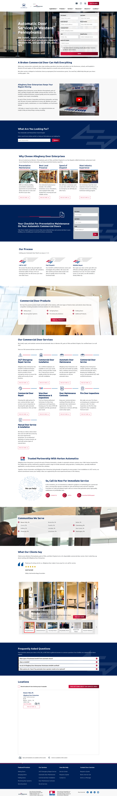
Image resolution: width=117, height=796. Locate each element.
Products (61, 8)
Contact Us (62, 777)
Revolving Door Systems (30, 313)
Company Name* (64, 27)
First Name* (63, 15)
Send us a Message (85, 777)
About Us (87, 8)
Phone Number (83, 21)
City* (62, 34)
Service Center (63, 771)
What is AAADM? (24, 662)
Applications (52, 8)
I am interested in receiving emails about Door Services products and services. (79, 48)
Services (70, 8)
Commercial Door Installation (47, 777)
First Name (76, 211)
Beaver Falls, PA (25, 522)
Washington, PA (80, 531)
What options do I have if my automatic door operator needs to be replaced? (42, 669)
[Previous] (20, 627)
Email (75, 226)
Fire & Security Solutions (56, 313)
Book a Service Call (85, 774)
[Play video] (79, 100)
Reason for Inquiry (65, 40)
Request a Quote (64, 774)
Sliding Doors (27, 310)
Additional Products (80, 313)
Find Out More (23, 382)
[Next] (96, 627)
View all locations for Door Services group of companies (34, 686)
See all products (22, 784)
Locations (95, 8)
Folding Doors (79, 310)
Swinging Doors (54, 310)
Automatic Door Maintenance (47, 774)
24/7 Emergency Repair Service (47, 771)
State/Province (83, 34)
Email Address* (64, 21)
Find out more (24, 197)
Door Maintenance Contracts (47, 780)
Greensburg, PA (80, 525)
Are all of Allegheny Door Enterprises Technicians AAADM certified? (39, 665)
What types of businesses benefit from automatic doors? (36, 658)
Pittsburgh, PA (25, 531)
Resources (78, 8)
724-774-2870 (27, 704)
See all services (43, 784)
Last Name (82, 15)
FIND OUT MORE (31, 706)
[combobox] (89, 37)
